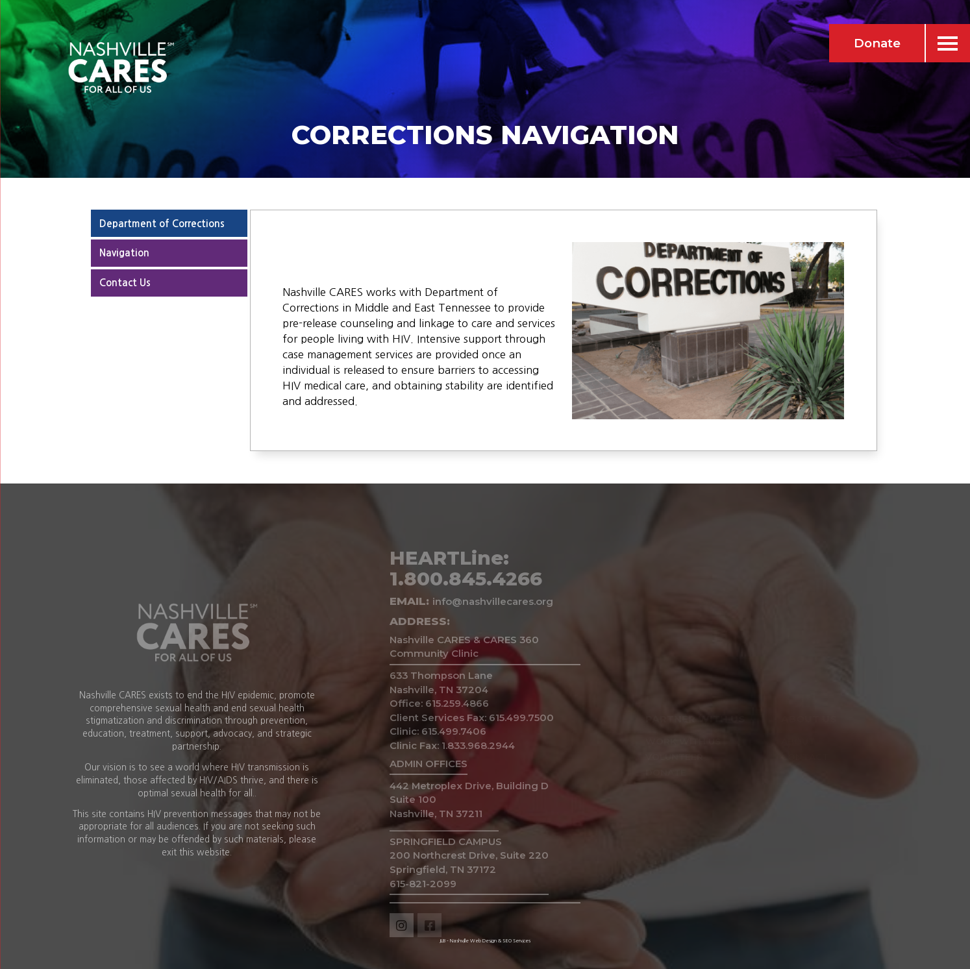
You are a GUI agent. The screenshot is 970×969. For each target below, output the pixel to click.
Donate (877, 43)
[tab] (169, 223)
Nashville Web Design (473, 940)
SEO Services (516, 940)
